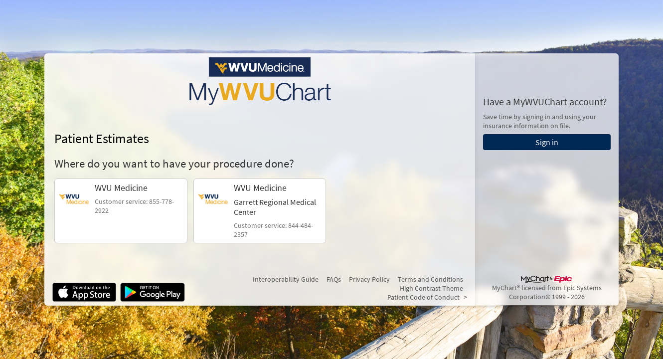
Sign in (546, 142)
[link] (120, 211)
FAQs (334, 279)
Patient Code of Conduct (423, 297)
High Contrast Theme (431, 288)
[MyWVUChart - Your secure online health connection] (259, 81)
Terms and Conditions (430, 279)
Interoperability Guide (286, 279)
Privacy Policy (369, 279)
